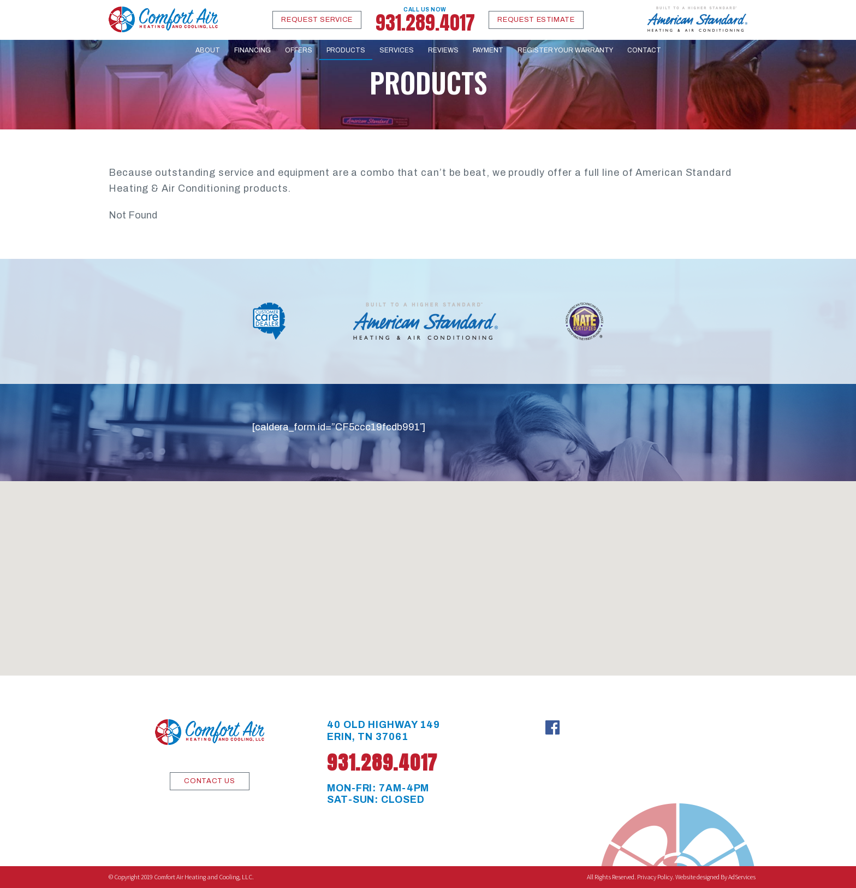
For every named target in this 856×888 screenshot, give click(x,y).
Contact (644, 50)
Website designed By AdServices (715, 877)
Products (345, 50)
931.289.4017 (425, 20)
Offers (298, 50)
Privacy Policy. (655, 877)
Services (396, 50)
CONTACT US (209, 781)
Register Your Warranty (565, 50)
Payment (488, 50)
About (207, 50)
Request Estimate (535, 19)
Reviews (443, 50)
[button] (428, 568)
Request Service (317, 19)
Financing (252, 50)
